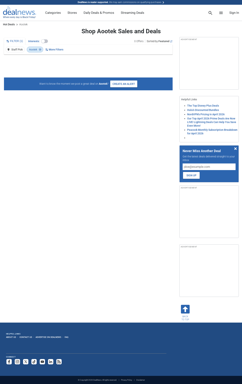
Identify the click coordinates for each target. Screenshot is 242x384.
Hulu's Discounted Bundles (203, 109)
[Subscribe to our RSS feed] (59, 362)
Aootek (35, 49)
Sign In (234, 13)
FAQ (66, 337)
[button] (44, 41)
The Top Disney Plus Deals (203, 105)
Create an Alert (123, 83)
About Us (11, 337)
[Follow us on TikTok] (34, 362)
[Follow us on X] (26, 362)
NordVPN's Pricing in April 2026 (206, 114)
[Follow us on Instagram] (17, 362)
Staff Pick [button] (15, 49)
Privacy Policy (126, 380)
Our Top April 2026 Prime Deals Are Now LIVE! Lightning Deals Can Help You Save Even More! (211, 122)
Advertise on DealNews (48, 337)
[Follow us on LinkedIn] (51, 362)
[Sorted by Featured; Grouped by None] (160, 41)
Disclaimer (140, 380)
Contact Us (25, 337)
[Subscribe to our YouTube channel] (42, 362)
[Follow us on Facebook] (9, 362)
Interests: (34, 41)
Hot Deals (9, 24)
